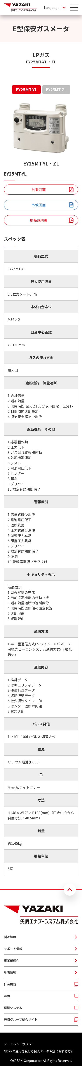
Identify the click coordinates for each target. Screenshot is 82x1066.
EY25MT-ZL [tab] (56, 89)
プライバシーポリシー (19, 1044)
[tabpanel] (41, 488)
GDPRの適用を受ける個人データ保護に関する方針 (39, 1051)
